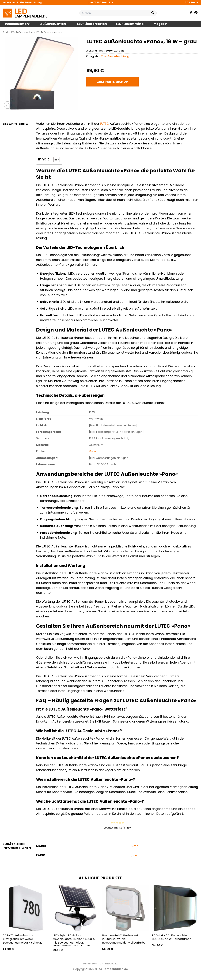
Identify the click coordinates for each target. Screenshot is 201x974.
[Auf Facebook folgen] (190, 13)
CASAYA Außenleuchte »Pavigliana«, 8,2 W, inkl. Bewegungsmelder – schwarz (23, 939)
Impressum (90, 963)
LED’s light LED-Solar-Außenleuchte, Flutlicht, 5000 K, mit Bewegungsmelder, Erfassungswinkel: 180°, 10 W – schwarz (73, 943)
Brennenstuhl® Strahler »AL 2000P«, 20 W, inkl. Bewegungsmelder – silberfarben (124, 939)
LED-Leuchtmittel (130, 24)
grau (134, 855)
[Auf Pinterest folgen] (196, 13)
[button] (7, 105)
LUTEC (104, 124)
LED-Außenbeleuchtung (49, 32)
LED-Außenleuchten (22, 32)
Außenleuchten (54, 24)
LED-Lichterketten (92, 24)
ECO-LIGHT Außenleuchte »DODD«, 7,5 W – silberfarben (171, 937)
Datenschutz (109, 963)
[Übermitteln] (153, 13)
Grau (92, 451)
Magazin (160, 24)
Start (5, 32)
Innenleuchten (18, 24)
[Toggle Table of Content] (55, 160)
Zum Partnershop (112, 82)
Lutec (134, 846)
